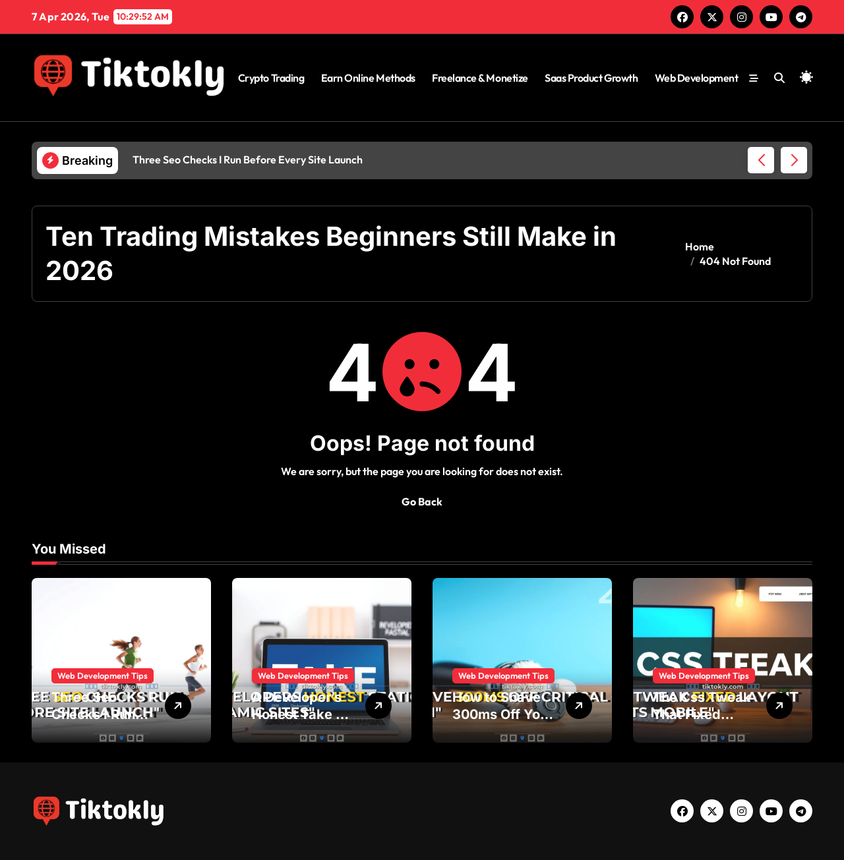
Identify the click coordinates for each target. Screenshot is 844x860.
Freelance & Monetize (480, 77)
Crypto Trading (271, 77)
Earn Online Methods (368, 77)
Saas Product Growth (591, 77)
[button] (794, 160)
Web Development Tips (102, 675)
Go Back (422, 501)
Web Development (696, 77)
